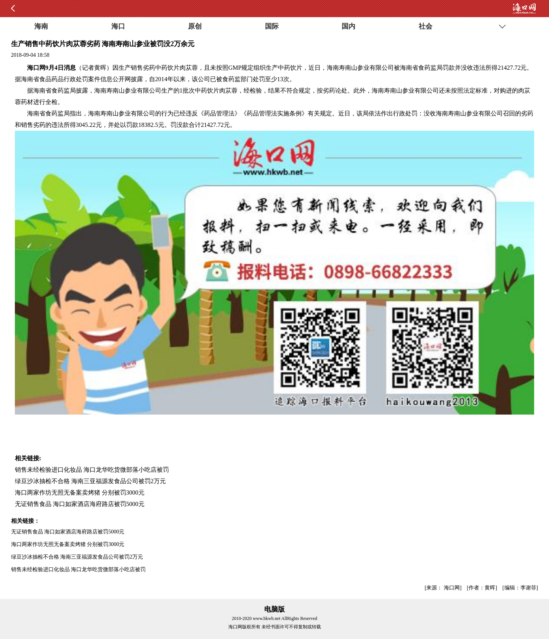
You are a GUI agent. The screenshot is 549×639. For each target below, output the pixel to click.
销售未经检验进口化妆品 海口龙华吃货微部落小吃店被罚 (92, 469)
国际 (272, 26)
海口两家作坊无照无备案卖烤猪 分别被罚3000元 (79, 492)
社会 (425, 26)
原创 (195, 26)
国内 (348, 26)
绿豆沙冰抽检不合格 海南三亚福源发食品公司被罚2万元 (90, 481)
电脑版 (274, 609)
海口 (118, 26)
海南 (41, 26)
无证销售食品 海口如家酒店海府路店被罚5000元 (79, 504)
